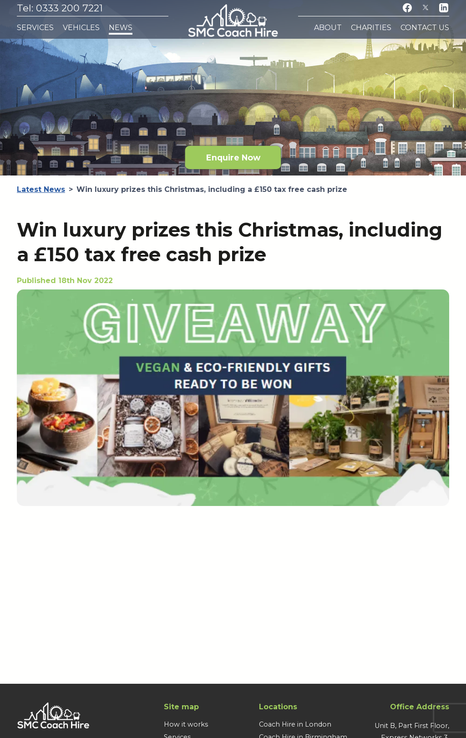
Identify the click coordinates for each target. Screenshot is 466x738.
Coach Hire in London (295, 724)
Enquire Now (233, 157)
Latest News (41, 189)
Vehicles (81, 28)
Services (35, 28)
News (120, 28)
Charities (371, 28)
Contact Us (424, 28)
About (328, 28)
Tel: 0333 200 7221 (60, 8)
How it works (186, 724)
